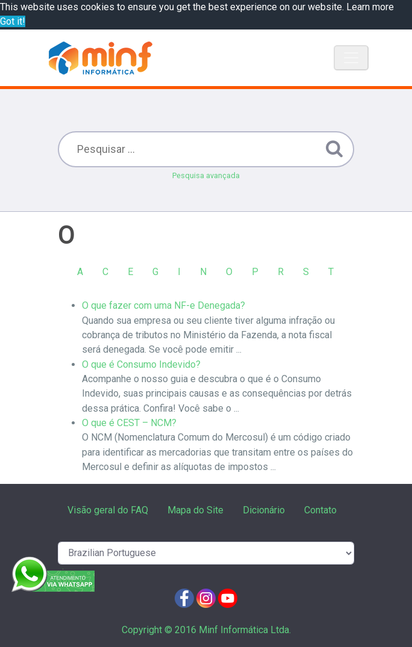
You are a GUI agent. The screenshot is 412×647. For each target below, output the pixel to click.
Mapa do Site (195, 510)
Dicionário (264, 510)
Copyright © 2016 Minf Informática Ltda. (206, 630)
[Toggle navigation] (351, 57)
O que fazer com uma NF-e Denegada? (163, 305)
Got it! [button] (12, 21)
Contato (320, 510)
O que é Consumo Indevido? (141, 364)
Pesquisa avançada (206, 175)
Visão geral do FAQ (107, 510)
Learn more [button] (370, 7)
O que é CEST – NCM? (129, 423)
